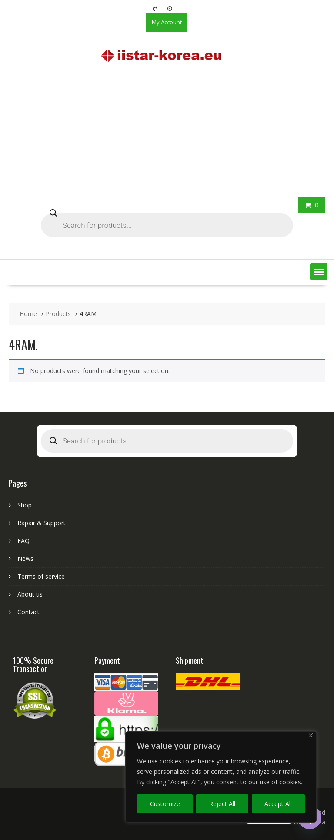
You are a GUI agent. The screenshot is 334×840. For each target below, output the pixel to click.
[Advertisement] (167, 131)
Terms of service (41, 576)
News (25, 558)
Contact (28, 612)
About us (30, 594)
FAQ (23, 541)
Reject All (222, 804)
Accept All (278, 804)
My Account (167, 22)
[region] (221, 777)
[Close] (311, 735)
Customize (165, 804)
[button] (318, 271)
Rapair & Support (41, 523)
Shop (24, 505)
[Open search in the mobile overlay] (167, 219)
